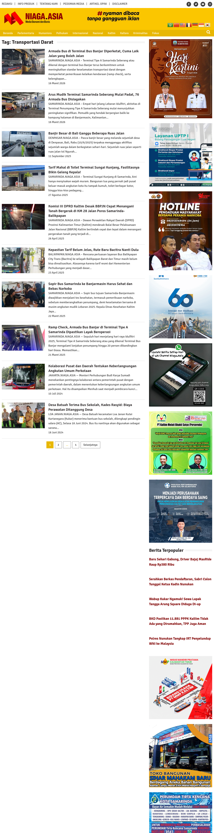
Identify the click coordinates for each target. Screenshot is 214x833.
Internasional (79, 33)
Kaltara (123, 33)
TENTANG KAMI (49, 3)
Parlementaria (25, 33)
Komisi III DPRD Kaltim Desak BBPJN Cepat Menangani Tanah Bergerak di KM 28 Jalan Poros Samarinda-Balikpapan (91, 211)
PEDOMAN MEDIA (73, 3)
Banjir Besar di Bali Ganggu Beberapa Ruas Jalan (86, 133)
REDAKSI (7, 3)
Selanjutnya (90, 444)
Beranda (8, 33)
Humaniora (44, 33)
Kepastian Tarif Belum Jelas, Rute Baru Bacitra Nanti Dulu (93, 249)
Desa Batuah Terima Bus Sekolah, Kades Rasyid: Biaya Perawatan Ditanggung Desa (90, 407)
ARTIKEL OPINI (98, 3)
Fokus (154, 33)
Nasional (97, 33)
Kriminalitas (139, 33)
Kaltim (110, 33)
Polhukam (62, 33)
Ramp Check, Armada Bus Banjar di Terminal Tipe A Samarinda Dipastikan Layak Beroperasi (88, 329)
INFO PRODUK (26, 3)
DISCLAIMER (119, 3)
